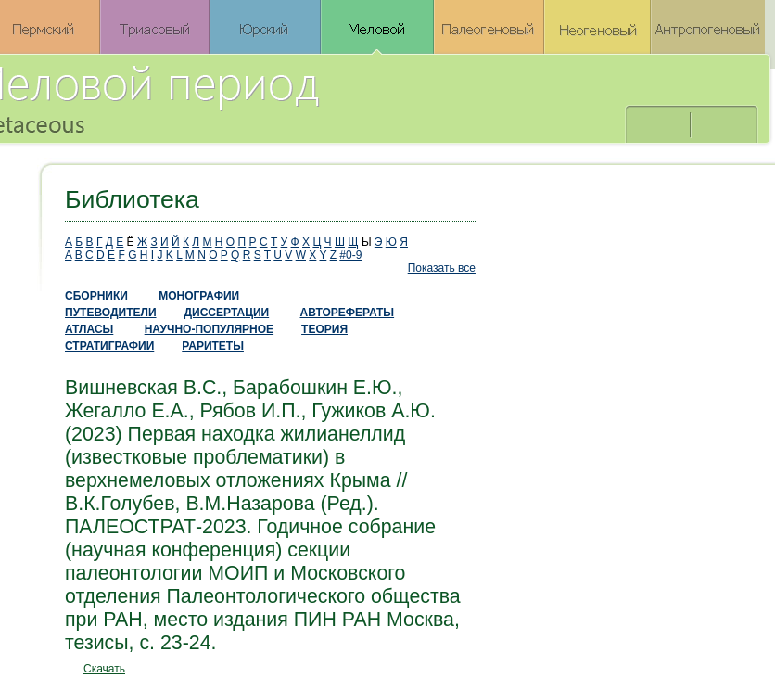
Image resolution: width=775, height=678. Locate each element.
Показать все (442, 268)
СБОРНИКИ (96, 295)
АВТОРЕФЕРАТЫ (347, 312)
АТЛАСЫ (89, 329)
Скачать (104, 668)
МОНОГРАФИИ (199, 295)
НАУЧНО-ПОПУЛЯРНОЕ (209, 329)
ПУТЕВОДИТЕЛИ (111, 312)
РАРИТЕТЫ (213, 345)
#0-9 (350, 255)
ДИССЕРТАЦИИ (227, 312)
